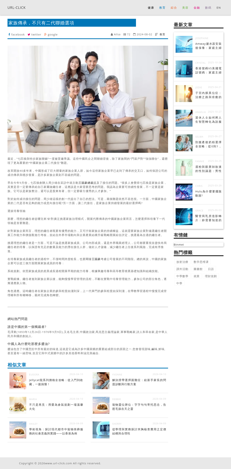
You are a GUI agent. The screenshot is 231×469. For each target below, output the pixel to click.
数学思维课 (201, 262)
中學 (179, 283)
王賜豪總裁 (86, 183)
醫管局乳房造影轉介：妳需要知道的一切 (208, 220)
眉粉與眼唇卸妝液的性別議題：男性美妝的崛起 (208, 171)
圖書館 (198, 269)
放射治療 (182, 262)
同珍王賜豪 (93, 259)
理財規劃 (211, 276)
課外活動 (182, 269)
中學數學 (182, 276)
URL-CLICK (17, 7)
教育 (162, 34)
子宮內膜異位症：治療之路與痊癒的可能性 (208, 97)
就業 (197, 276)
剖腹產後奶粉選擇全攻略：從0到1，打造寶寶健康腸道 (208, 146)
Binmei (179, 244)
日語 (211, 269)
